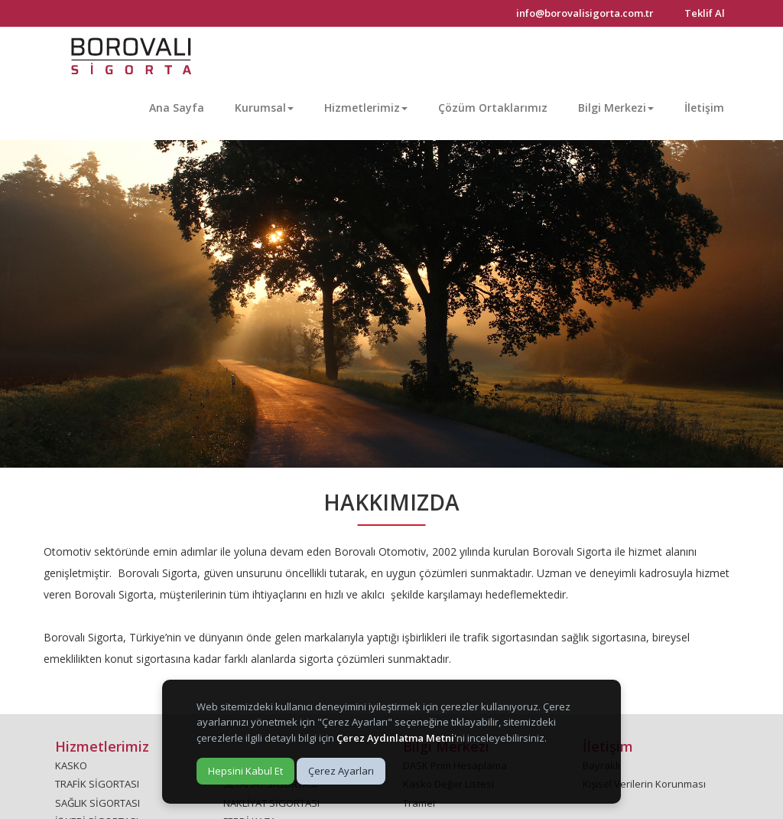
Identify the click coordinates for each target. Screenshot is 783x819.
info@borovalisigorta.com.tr (585, 13)
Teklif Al (704, 13)
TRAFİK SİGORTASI (97, 784)
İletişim (704, 107)
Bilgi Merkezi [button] (616, 107)
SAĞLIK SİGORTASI (97, 803)
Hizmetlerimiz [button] (366, 107)
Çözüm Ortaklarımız (492, 107)
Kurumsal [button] (264, 107)
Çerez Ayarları (341, 771)
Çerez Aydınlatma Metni (395, 738)
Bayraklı (601, 765)
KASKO (71, 765)
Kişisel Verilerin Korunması (644, 784)
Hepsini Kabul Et (245, 771)
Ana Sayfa (176, 107)
